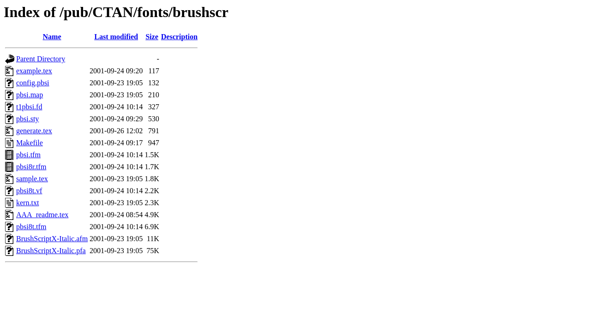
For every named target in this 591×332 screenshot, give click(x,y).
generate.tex (34, 131)
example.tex (34, 71)
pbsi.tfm (28, 155)
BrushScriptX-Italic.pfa (51, 251)
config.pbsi (32, 83)
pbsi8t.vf (29, 191)
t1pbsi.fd (29, 107)
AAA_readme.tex (42, 215)
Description (179, 37)
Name (52, 37)
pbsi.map (29, 95)
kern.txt (27, 203)
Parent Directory (40, 59)
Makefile (29, 143)
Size (151, 37)
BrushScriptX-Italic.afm (52, 239)
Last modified (116, 37)
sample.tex (32, 179)
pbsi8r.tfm (31, 167)
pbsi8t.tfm (31, 227)
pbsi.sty (27, 119)
